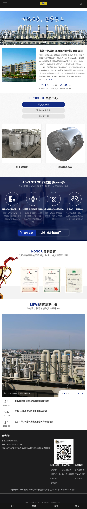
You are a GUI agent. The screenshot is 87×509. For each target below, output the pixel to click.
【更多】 (50, 79)
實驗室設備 (43, 116)
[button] (42, 42)
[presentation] (78, 393)
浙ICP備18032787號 (66, 490)
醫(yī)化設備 (43, 104)
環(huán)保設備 (43, 110)
